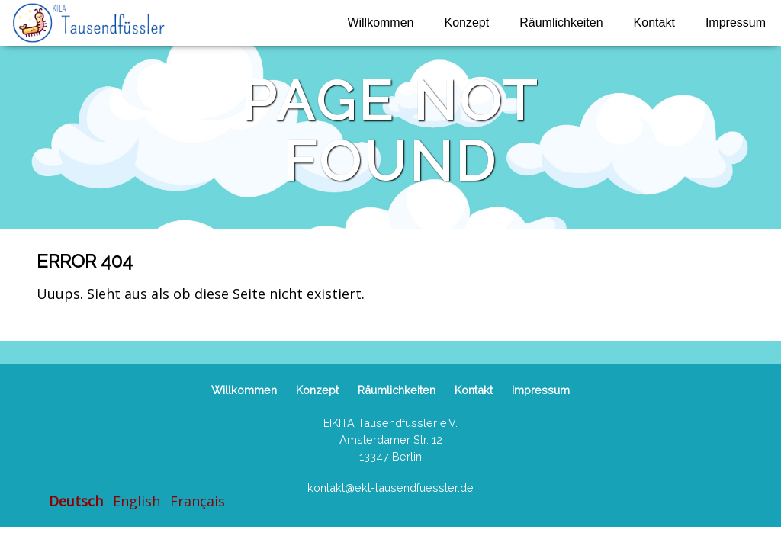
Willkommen (380, 22)
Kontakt (654, 22)
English (136, 501)
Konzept (467, 22)
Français (197, 501)
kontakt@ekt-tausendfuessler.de (390, 487)
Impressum (735, 22)
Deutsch (76, 501)
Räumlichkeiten (561, 22)
